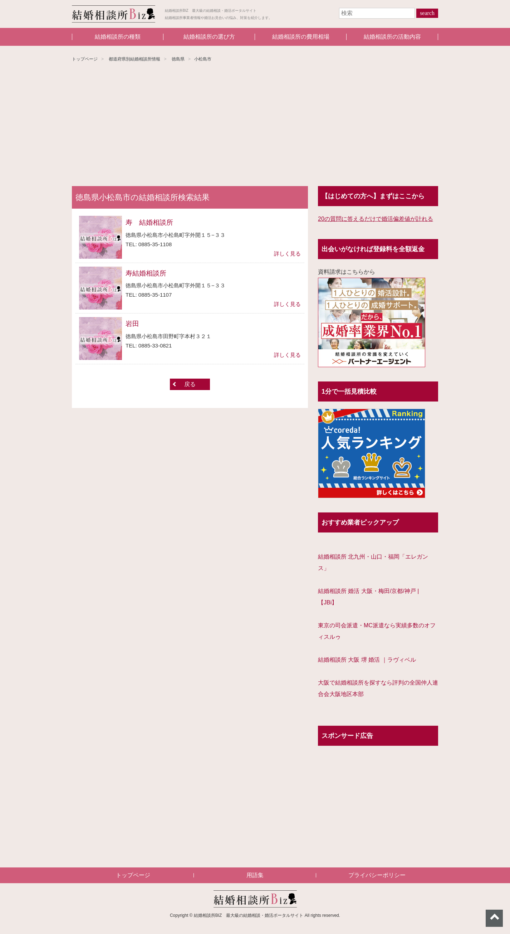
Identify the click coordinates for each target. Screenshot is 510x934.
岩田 (132, 323)
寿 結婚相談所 (149, 222)
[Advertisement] (255, 125)
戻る (190, 384)
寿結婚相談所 (146, 273)
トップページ (85, 59)
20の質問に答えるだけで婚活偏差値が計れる (375, 219)
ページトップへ (494, 918)
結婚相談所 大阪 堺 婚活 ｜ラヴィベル (367, 660)
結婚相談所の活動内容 (392, 37)
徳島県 (178, 59)
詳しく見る (287, 253)
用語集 (255, 875)
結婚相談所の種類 (118, 37)
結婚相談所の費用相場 (300, 37)
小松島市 (202, 59)
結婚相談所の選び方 (209, 37)
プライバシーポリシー (377, 875)
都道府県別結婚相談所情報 (134, 59)
